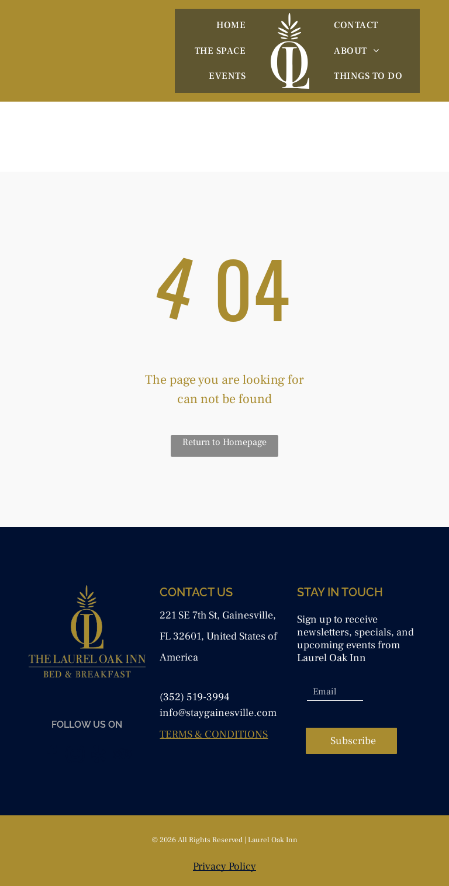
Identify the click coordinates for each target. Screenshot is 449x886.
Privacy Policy (224, 866)
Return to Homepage (224, 442)
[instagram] (75, 756)
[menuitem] (231, 25)
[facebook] (52, 756)
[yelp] (98, 756)
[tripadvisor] (122, 756)
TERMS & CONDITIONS (214, 734)
